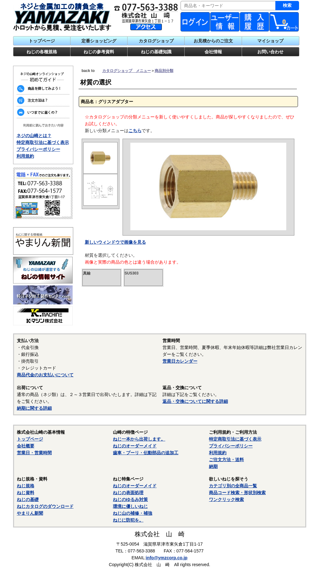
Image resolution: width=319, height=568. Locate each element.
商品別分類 (164, 71)
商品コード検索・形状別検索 (237, 492)
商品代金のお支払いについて (45, 374)
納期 (213, 466)
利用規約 (25, 156)
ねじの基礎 (28, 499)
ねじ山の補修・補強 (132, 513)
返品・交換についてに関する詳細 (195, 401)
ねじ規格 (25, 485)
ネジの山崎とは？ (34, 135)
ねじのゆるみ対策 (130, 499)
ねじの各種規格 (42, 51)
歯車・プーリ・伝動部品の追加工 (145, 452)
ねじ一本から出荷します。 (139, 439)
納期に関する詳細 (34, 408)
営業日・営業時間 (34, 452)
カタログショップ (156, 40)
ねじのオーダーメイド (135, 445)
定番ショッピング (98, 40)
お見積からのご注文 (213, 40)
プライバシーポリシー (38, 149)
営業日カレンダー (179, 361)
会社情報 (213, 51)
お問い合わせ (270, 51)
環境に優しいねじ (130, 506)
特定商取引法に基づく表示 (43, 142)
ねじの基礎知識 (156, 51)
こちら (135, 130)
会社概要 (25, 445)
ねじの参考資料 (99, 51)
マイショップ (270, 40)
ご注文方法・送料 (226, 459)
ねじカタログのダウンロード (45, 506)
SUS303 (132, 273)
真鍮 (86, 273)
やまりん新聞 (30, 513)
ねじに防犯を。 (128, 520)
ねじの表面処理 (128, 492)
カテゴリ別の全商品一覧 (233, 485)
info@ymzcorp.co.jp (166, 557)
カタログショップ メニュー (126, 71)
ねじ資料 (25, 492)
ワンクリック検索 (226, 499)
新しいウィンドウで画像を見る (115, 242)
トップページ (42, 40)
